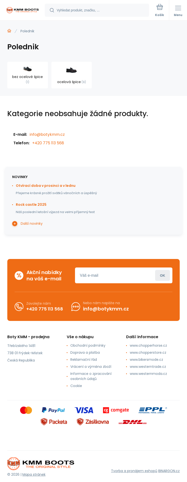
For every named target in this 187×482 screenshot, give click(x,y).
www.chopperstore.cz (148, 352)
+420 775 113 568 (48, 143)
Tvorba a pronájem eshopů (134, 470)
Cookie (76, 385)
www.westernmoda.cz (148, 373)
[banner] (23, 10)
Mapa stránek (34, 474)
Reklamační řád (83, 359)
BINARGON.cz (169, 470)
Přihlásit (162, 275)
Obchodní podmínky (87, 345)
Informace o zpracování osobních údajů (91, 376)
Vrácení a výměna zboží (90, 366)
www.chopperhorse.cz (148, 345)
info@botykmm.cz (47, 134)
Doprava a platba (85, 352)
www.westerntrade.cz (148, 366)
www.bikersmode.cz (146, 359)
